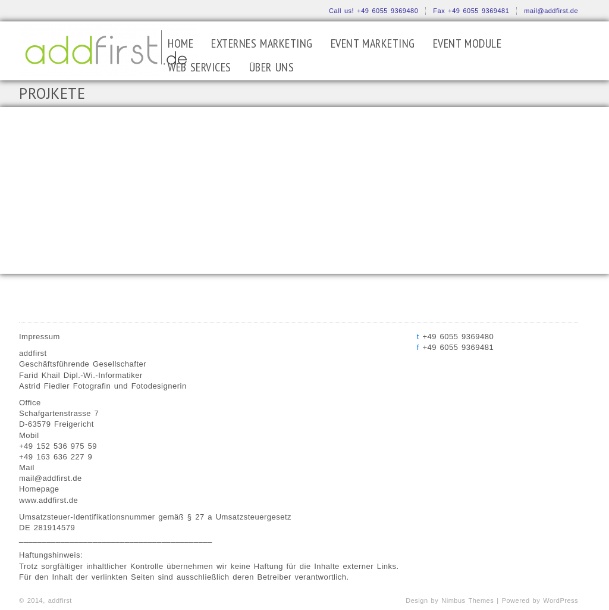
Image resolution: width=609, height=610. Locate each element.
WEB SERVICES (199, 67)
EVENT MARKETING (373, 43)
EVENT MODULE (467, 43)
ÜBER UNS (271, 67)
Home (180, 43)
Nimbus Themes (467, 600)
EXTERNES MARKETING (262, 43)
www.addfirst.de (48, 500)
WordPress (560, 600)
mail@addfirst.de (551, 10)
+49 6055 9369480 (387, 10)
